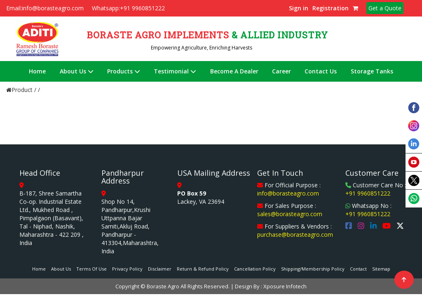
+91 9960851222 (367, 193)
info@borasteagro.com (288, 193)
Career (281, 71)
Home (37, 71)
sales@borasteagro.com (289, 214)
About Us (77, 71)
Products (123, 71)
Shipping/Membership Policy (313, 269)
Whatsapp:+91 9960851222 (128, 8)
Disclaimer (159, 269)
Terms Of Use (91, 269)
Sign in (298, 8)
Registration (330, 8)
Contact (358, 269)
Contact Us (321, 71)
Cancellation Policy (255, 269)
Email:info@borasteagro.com (45, 8)
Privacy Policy (127, 269)
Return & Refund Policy (203, 269)
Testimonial (175, 71)
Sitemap (381, 269)
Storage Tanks (372, 71)
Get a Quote (384, 8)
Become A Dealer (234, 71)
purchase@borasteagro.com (295, 234)
